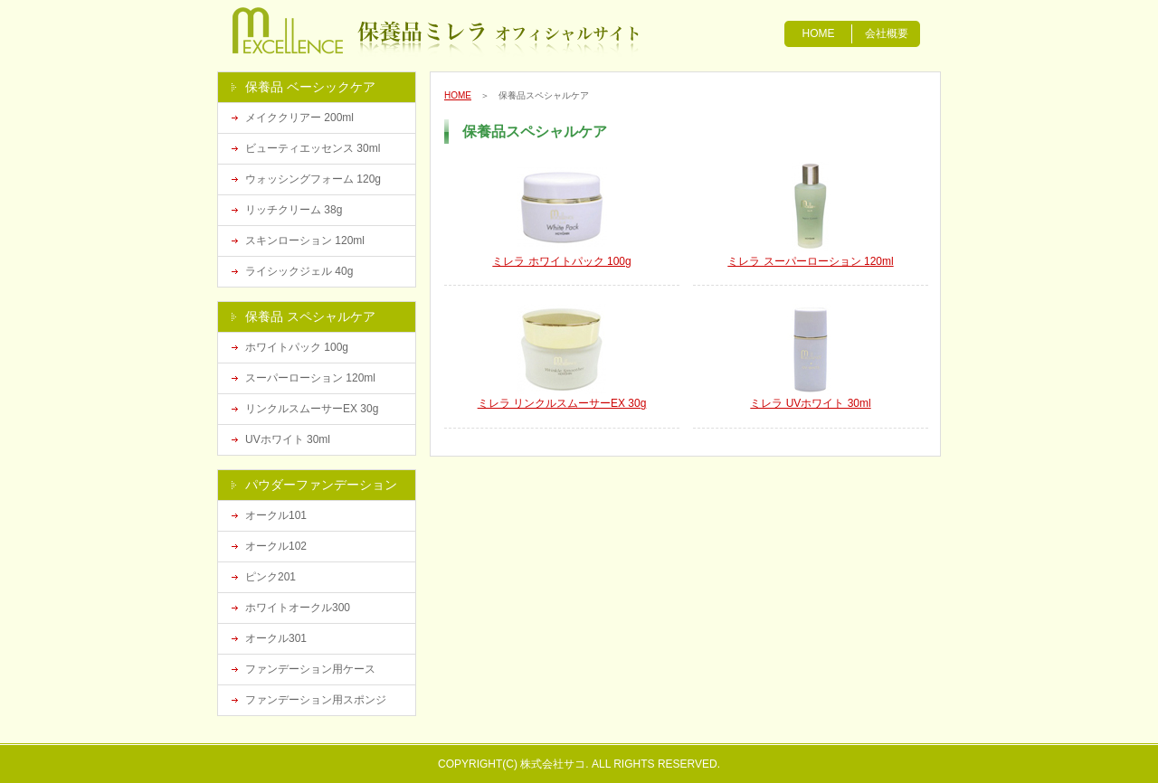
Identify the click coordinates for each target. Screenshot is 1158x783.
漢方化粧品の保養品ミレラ (319, 31)
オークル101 (276, 515)
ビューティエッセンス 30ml (312, 148)
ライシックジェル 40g (299, 271)
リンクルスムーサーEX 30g (311, 408)
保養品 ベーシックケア (310, 87)
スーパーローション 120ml (310, 378)
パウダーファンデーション (321, 484)
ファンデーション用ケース (310, 669)
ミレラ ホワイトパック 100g (561, 261)
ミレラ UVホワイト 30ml (810, 403)
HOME (818, 33)
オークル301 (276, 638)
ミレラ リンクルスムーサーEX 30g (562, 403)
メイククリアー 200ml (299, 117)
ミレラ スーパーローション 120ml (810, 261)
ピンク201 (270, 577)
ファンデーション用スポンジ (315, 699)
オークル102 (276, 546)
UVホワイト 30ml (287, 439)
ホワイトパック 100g (296, 347)
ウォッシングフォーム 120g (313, 179)
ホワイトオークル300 (297, 607)
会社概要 (886, 33)
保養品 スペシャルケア (310, 316)
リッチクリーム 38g (293, 209)
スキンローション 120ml (305, 240)
